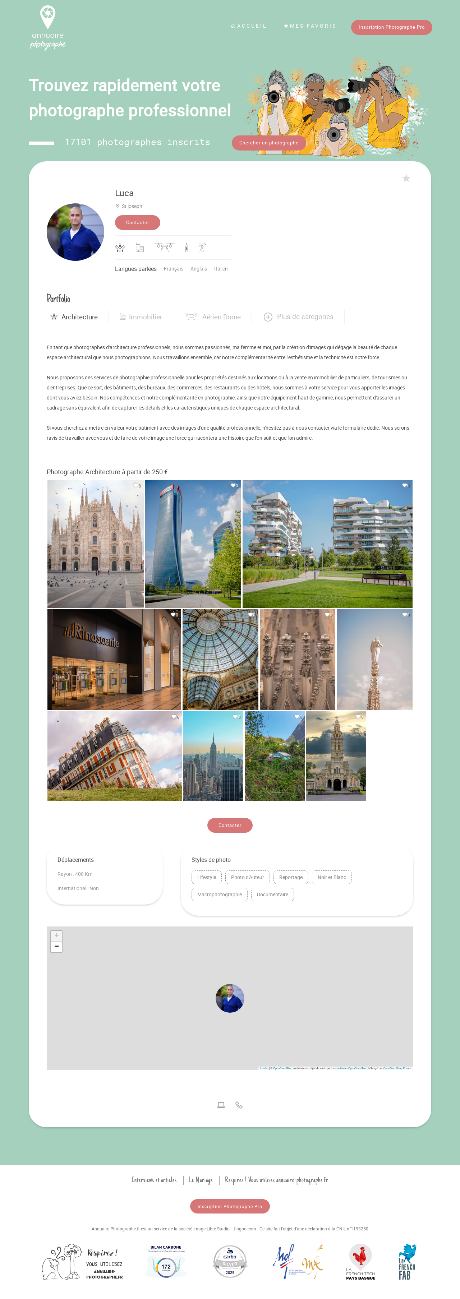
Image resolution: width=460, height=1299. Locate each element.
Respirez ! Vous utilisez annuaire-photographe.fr (276, 1178)
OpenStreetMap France (397, 1066)
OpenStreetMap (282, 1066)
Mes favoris (310, 25)
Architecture (74, 315)
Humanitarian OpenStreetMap (349, 1066)
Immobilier (141, 315)
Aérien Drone (212, 315)
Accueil (249, 25)
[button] (298, 315)
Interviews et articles (154, 1178)
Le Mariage (201, 1178)
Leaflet (264, 1066)
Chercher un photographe (269, 142)
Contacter (137, 220)
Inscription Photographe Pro (392, 27)
